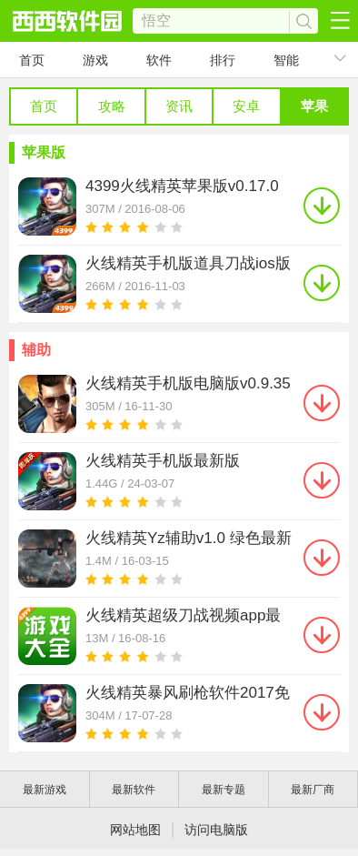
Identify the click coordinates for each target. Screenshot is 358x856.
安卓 (246, 106)
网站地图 (135, 829)
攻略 (111, 106)
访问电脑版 (216, 829)
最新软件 (133, 789)
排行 (222, 60)
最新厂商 (312, 789)
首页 (32, 60)
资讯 (179, 106)
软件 (159, 60)
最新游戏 (44, 789)
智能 (286, 60)
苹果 (314, 106)
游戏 (95, 60)
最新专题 (223, 789)
